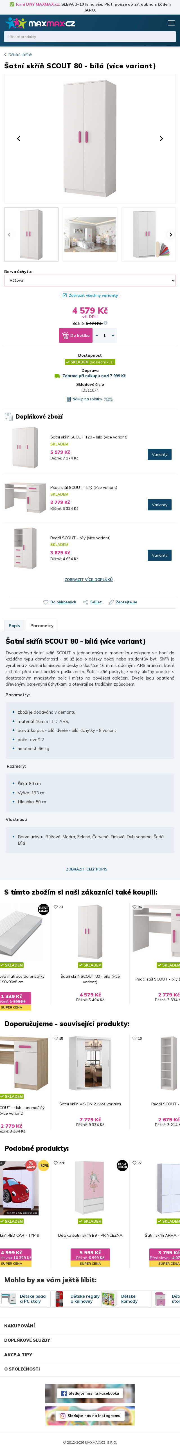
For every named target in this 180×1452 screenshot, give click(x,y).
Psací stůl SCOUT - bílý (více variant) (83, 487)
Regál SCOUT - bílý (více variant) (80, 537)
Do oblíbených (63, 602)
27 (140, 1163)
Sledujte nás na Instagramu (94, 1415)
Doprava (90, 370)
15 (61, 1038)
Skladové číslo (90, 384)
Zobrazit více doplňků (89, 579)
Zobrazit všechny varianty (93, 295)
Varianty (159, 454)
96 (140, 907)
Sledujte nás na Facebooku (94, 1393)
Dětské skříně (20, 54)
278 (62, 1163)
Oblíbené (148, 23)
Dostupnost (90, 355)
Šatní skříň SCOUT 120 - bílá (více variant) (88, 437)
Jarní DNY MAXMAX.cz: (37, 4)
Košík (159, 23)
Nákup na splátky (87, 399)
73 (61, 907)
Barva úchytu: (18, 271)
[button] (19, 139)
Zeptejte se (126, 602)
